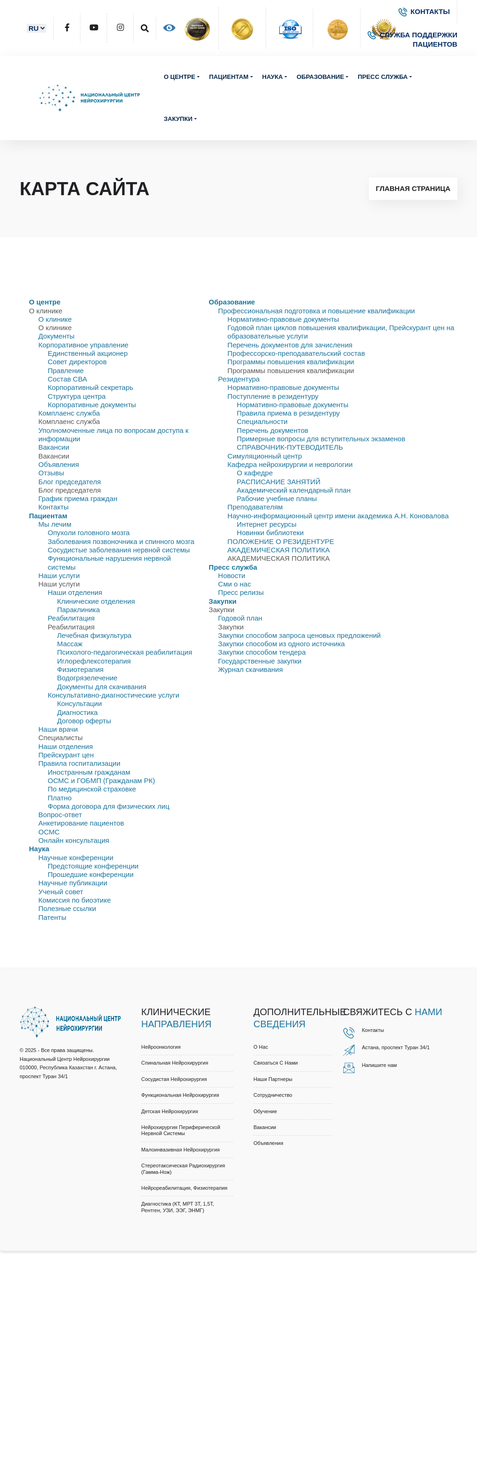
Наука (272, 76)
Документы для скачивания (101, 687)
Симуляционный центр (264, 456)
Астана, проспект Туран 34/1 (396, 1047)
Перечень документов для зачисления (289, 345)
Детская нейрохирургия (169, 1111)
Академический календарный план (293, 490)
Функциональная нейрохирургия (180, 1095)
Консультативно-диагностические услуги (113, 695)
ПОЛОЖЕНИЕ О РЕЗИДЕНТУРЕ (280, 541)
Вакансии (53, 447)
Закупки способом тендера (261, 652)
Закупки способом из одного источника (281, 644)
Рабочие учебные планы (277, 498)
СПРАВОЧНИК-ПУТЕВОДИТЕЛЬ (290, 447)
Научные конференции (75, 858)
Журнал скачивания (250, 669)
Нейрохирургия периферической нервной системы (180, 1130)
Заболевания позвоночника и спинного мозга (121, 541)
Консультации (79, 703)
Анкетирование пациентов (81, 823)
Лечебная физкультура (94, 635)
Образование (320, 76)
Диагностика (77, 712)
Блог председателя (69, 482)
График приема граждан (77, 498)
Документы (56, 336)
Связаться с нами (275, 1063)
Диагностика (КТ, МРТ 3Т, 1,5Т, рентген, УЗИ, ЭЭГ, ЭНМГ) (177, 1207)
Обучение (265, 1111)
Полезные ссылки (67, 908)
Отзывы (51, 473)
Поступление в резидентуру (272, 396)
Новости (231, 575)
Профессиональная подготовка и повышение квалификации (316, 311)
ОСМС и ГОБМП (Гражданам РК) (101, 780)
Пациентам (228, 76)
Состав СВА (67, 379)
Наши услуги (59, 575)
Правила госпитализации (79, 763)
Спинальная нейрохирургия (174, 1063)
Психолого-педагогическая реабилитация (124, 652)
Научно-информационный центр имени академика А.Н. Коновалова (337, 516)
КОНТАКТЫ (424, 11)
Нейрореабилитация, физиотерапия (184, 1188)
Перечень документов (272, 430)
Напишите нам (379, 1065)
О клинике (55, 319)
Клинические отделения (96, 601)
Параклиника (78, 610)
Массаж (69, 644)
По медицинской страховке (92, 789)
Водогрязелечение (87, 678)
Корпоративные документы (92, 405)
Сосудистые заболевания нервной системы (119, 550)
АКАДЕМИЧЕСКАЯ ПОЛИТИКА (278, 550)
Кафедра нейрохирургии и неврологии (290, 464)
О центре (179, 76)
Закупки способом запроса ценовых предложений (299, 635)
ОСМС (49, 832)
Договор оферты (84, 721)
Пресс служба (383, 76)
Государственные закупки (259, 661)
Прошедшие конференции (91, 874)
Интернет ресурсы (266, 524)
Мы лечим (55, 524)
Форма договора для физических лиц (108, 806)
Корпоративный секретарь (90, 387)
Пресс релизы (241, 592)
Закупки (178, 118)
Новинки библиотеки (270, 533)
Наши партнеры (272, 1079)
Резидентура (239, 379)
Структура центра (77, 396)
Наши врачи (58, 729)
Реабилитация (71, 618)
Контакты (53, 507)
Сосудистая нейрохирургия (174, 1079)
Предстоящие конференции (93, 866)
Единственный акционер (88, 353)
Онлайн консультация (73, 840)
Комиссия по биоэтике (74, 900)
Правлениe (66, 370)
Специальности (262, 421)
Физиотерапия (80, 669)
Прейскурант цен (66, 755)
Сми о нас (234, 584)
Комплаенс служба (69, 413)
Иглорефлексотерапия (94, 661)
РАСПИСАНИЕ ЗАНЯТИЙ (278, 482)
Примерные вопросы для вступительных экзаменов (321, 439)
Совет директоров (77, 362)
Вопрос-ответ (60, 815)
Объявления (58, 464)
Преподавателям (254, 507)
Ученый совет (60, 892)
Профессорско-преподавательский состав (296, 353)
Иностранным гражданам (89, 772)
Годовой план (240, 618)
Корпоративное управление (83, 345)
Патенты (52, 917)
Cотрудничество (272, 1095)
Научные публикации (72, 883)
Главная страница (413, 188)
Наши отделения (75, 592)
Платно (60, 798)
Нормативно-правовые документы (283, 319)
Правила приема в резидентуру (288, 413)
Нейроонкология (161, 1047)
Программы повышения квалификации (290, 362)
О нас (260, 1047)
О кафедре (255, 473)
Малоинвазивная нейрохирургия (180, 1149)
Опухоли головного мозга (89, 533)
